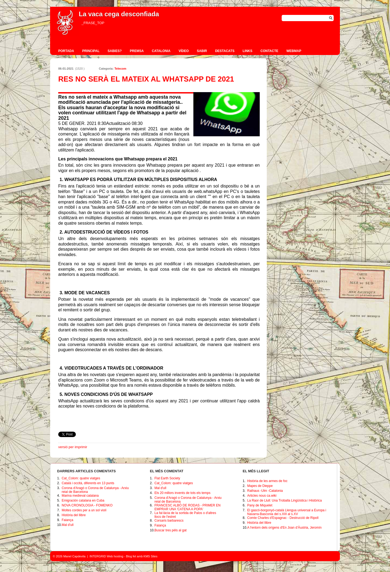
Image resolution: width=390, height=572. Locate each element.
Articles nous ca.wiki (262, 495)
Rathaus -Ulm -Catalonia (265, 491)
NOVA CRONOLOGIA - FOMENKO (87, 505)
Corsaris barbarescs (168, 520)
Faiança (67, 520)
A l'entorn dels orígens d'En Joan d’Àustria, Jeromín (284, 527)
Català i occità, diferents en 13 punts (88, 483)
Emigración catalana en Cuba (83, 500)
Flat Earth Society (167, 478)
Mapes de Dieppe (260, 486)
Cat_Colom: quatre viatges (81, 478)
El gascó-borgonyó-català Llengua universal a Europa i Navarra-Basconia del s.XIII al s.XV (286, 512)
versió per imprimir (72, 447)
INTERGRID (98, 556)
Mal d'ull (68, 525)
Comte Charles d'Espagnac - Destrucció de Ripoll (282, 518)
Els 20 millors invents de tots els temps (182, 493)
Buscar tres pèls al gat (170, 530)
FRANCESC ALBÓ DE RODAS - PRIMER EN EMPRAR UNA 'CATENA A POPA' (187, 507)
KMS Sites (150, 556)
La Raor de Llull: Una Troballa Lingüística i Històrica (284, 500)
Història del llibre (74, 515)
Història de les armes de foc (267, 481)
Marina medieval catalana (80, 495)
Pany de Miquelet (259, 505)
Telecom (120, 68)
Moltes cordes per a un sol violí (84, 510)
